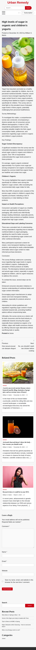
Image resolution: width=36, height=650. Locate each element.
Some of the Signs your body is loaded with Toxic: (15, 618)
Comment (6, 526)
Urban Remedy (18, 2)
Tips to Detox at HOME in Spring (11, 621)
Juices (11, 333)
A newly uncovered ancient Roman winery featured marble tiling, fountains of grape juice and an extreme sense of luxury (16, 390)
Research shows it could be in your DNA (16, 492)
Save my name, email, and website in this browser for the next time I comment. (19, 581)
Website (4, 570)
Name (4, 552)
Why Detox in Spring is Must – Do (11, 615)
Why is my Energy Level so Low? (11, 630)
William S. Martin (7, 395)
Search (4, 602)
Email (4, 561)
